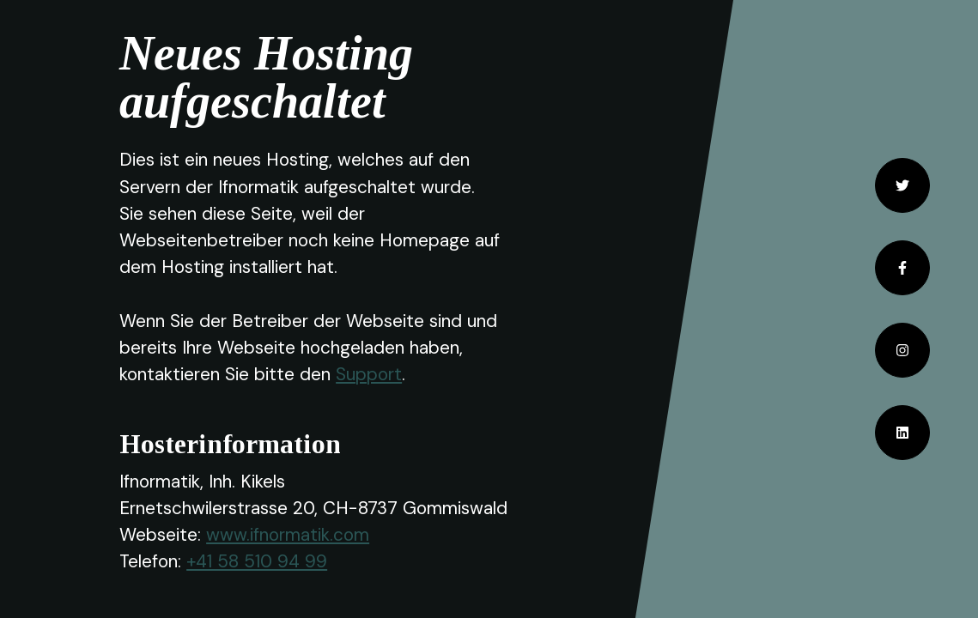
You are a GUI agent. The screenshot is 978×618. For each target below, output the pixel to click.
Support (369, 373)
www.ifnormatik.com (287, 534)
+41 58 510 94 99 (256, 561)
